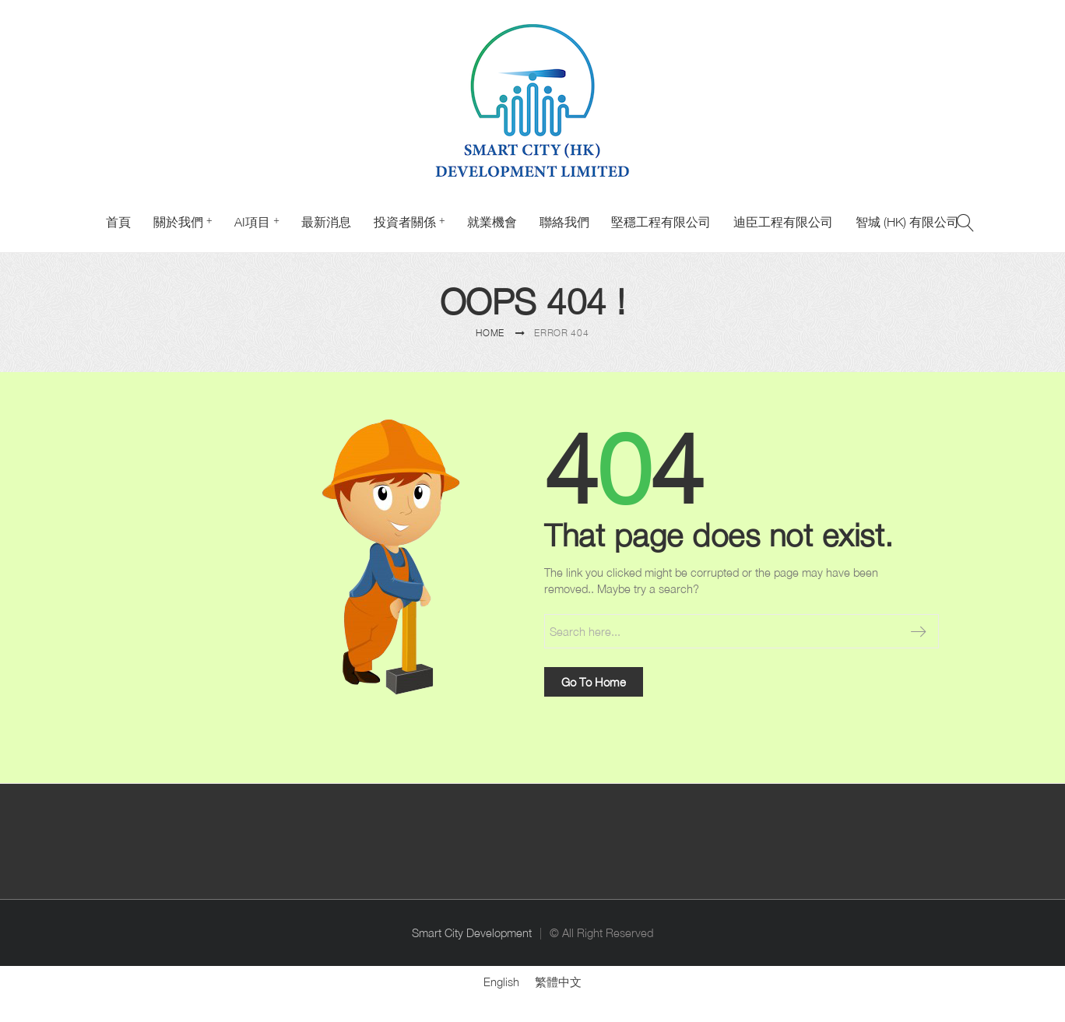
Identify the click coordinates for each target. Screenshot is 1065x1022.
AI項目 (252, 222)
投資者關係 (405, 222)
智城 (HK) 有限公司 (907, 222)
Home (490, 333)
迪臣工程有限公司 (783, 222)
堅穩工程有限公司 (661, 222)
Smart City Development (472, 932)
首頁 (118, 222)
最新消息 (326, 222)
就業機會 (492, 222)
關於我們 (178, 222)
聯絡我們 (564, 222)
